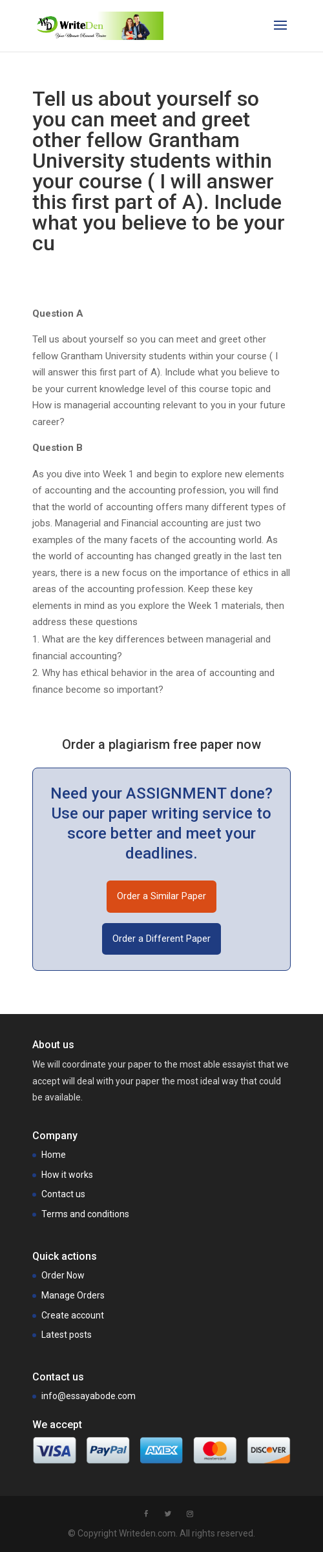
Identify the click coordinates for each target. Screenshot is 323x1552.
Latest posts (66, 1334)
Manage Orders (73, 1295)
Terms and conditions (85, 1214)
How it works (67, 1174)
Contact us (63, 1194)
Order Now (63, 1275)
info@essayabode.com (88, 1396)
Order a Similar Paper (161, 896)
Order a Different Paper (161, 938)
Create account (72, 1315)
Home (53, 1154)
